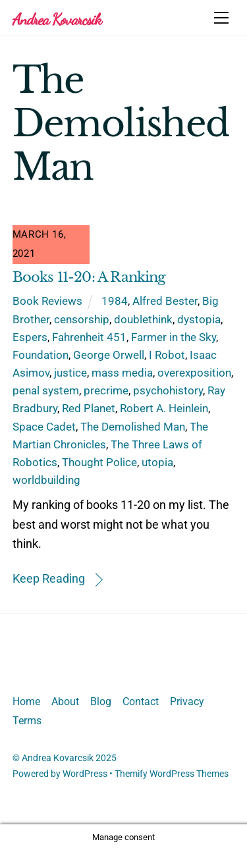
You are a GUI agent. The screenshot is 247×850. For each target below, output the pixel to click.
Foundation (41, 354)
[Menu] (221, 18)
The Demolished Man (132, 426)
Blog (100, 701)
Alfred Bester (165, 300)
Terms (27, 720)
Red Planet (88, 408)
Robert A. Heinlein (164, 408)
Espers (30, 337)
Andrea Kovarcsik (58, 758)
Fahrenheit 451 (89, 337)
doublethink (143, 319)
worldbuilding (46, 480)
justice (70, 372)
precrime (106, 390)
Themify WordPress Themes (172, 773)
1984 (114, 300)
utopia (157, 462)
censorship (81, 319)
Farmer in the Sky (173, 337)
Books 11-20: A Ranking (89, 277)
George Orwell (108, 354)
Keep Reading (49, 578)
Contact (141, 701)
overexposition (194, 372)
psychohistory (168, 390)
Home (26, 701)
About (65, 701)
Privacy (187, 701)
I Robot (167, 354)
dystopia (199, 319)
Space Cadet (44, 426)
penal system (46, 390)
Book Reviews (47, 300)
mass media (122, 372)
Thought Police (99, 462)
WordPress (85, 773)
